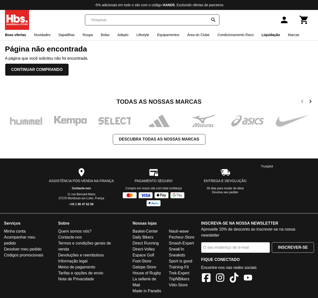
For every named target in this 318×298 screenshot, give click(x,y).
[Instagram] (220, 278)
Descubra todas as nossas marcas (159, 139)
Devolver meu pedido (22, 249)
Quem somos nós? (74, 231)
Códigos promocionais (23, 255)
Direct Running (145, 243)
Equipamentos (168, 35)
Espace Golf (143, 255)
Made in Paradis (146, 291)
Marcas (293, 35)
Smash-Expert (181, 243)
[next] (310, 102)
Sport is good (180, 261)
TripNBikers (179, 279)
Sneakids (177, 255)
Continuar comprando (37, 69)
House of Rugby (146, 273)
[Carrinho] (304, 20)
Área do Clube (198, 35)
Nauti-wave (179, 231)
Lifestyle (142, 35)
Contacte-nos (81, 188)
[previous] (302, 102)
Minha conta (15, 231)
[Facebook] (206, 278)
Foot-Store (141, 261)
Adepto (123, 35)
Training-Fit (179, 267)
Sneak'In (176, 249)
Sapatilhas (66, 35)
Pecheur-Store (181, 237)
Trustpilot (267, 166)
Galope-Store (144, 267)
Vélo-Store (178, 285)
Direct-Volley (143, 249)
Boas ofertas (15, 35)
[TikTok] (234, 278)
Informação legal (72, 261)
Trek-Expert (179, 273)
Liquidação (271, 35)
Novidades (42, 35)
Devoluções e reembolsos (81, 255)
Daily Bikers (142, 237)
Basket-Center (145, 231)
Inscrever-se (293, 247)
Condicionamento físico (235, 35)
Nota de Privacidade (76, 279)
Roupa (87, 35)
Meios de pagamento (76, 267)
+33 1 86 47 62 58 (81, 204)
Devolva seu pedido (225, 192)
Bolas (105, 35)
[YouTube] (248, 278)
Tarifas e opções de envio (80, 273)
